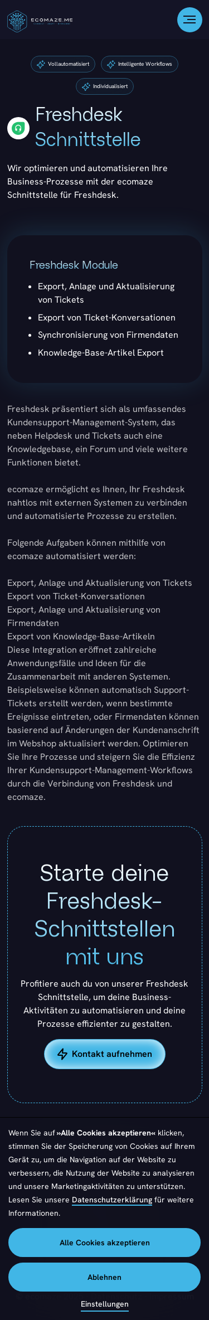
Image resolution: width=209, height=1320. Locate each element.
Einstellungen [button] (105, 1304)
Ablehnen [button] (104, 1277)
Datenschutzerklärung (112, 1200)
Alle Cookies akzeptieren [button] (105, 1243)
